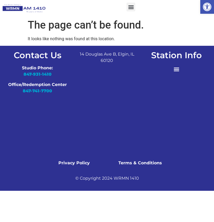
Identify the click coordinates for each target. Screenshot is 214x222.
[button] (207, 7)
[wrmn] (107, 114)
